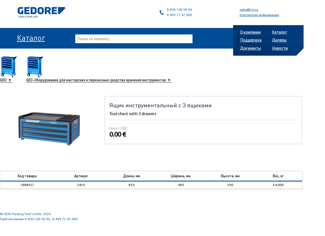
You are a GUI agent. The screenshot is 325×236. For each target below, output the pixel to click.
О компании (250, 31)
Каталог (31, 37)
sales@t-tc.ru (249, 10)
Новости (280, 48)
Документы (250, 48)
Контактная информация (259, 15)
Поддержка (251, 39)
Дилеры (279, 39)
